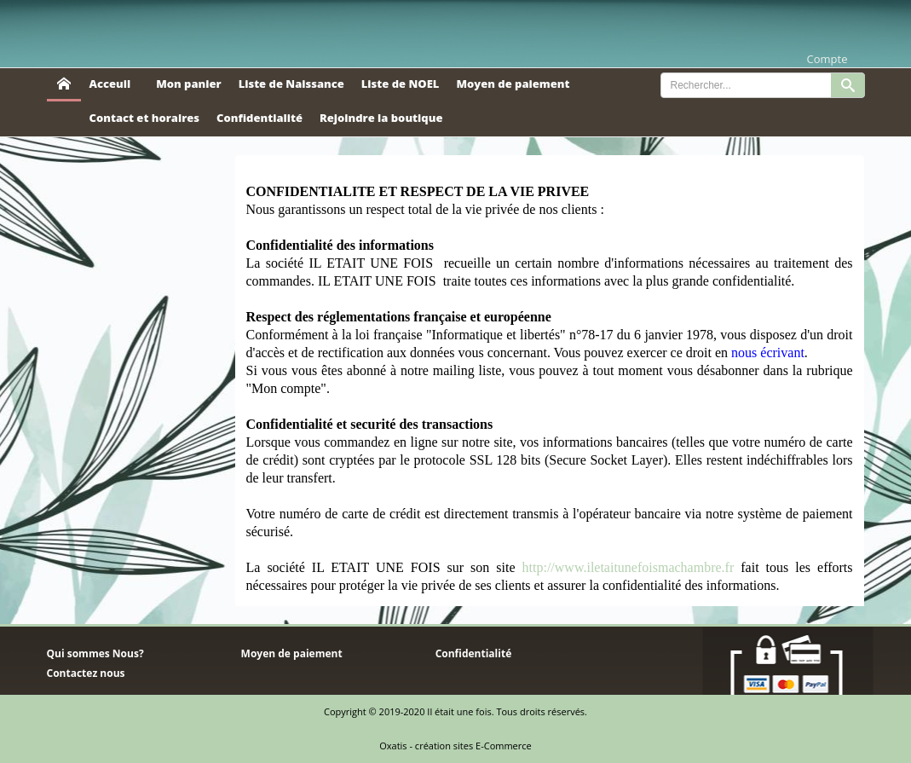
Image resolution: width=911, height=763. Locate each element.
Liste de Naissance (291, 83)
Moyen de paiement (512, 83)
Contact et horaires (144, 117)
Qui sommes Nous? (95, 653)
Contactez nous (86, 673)
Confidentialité (259, 117)
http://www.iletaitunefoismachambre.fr (628, 567)
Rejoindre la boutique (381, 117)
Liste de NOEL (400, 83)
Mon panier (188, 83)
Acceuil (110, 83)
